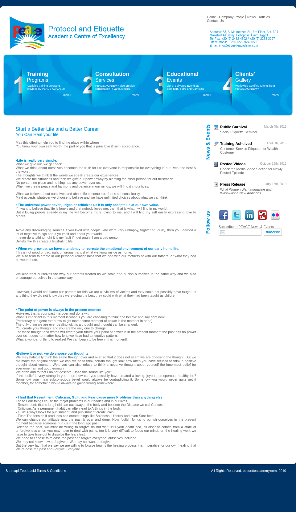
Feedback (27, 471)
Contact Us (215, 21)
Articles (264, 17)
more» (67, 95)
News (251, 17)
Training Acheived (236, 144)
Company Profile (231, 17)
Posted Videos (232, 164)
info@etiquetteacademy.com (238, 45)
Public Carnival (233, 127)
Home (211, 17)
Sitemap (12, 471)
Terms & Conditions (51, 471)
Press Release (232, 184)
